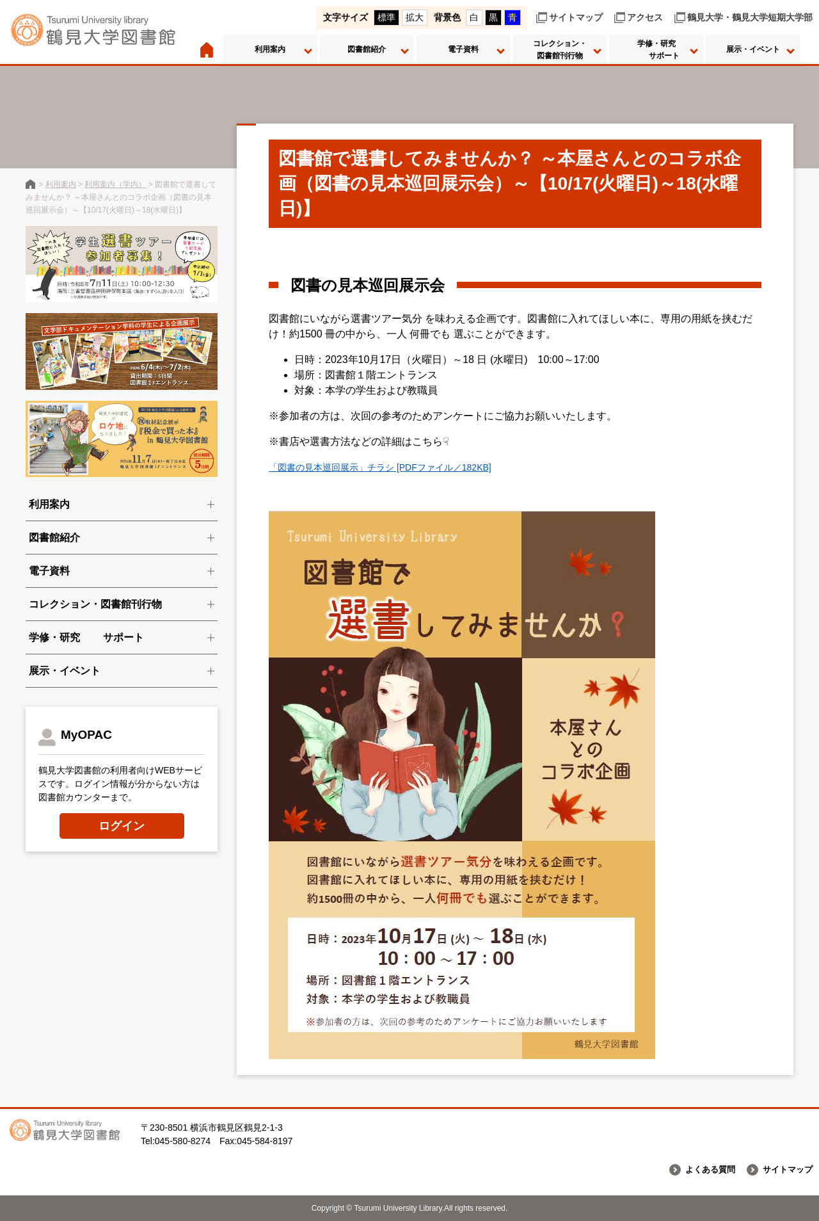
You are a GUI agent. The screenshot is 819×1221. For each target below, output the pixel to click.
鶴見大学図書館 (30, 184)
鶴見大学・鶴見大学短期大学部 (750, 17)
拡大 (415, 17)
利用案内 (60, 184)
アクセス (645, 17)
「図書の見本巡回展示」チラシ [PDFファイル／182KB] (396, 467)
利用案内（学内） (115, 184)
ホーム (206, 49)
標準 (386, 17)
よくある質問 (704, 1170)
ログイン (122, 826)
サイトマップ (576, 17)
